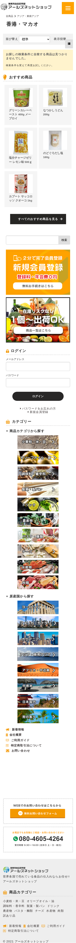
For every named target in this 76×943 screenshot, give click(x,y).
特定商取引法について (26, 745)
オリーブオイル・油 (41, 901)
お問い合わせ (21, 750)
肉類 (61, 910)
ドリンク (53, 906)
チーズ (39, 910)
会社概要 (16, 734)
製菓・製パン (36, 906)
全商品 (9, 16)
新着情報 (18, 729)
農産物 (7, 910)
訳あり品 (9, 915)
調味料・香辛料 (14, 906)
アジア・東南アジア (28, 16)
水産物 (51, 910)
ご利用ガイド (20, 740)
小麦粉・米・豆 (14, 901)
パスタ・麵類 (23, 910)
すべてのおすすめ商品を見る (38, 219)
